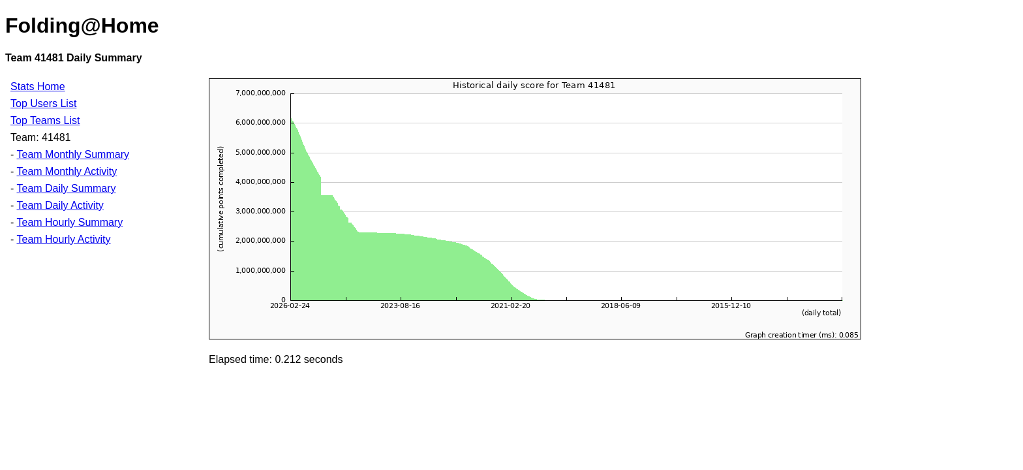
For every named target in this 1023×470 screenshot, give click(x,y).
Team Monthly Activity (66, 171)
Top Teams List (45, 120)
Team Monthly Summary (72, 154)
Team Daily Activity (59, 205)
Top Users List (43, 103)
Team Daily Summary (65, 188)
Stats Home (37, 86)
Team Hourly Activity (63, 239)
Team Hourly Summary (69, 222)
